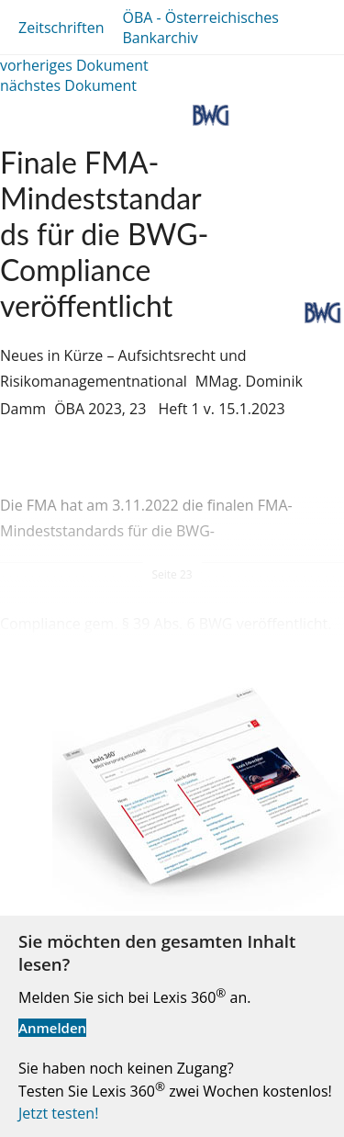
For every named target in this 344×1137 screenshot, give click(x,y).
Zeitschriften (61, 27)
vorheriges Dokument (74, 65)
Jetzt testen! (58, 1113)
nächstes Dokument (68, 85)
